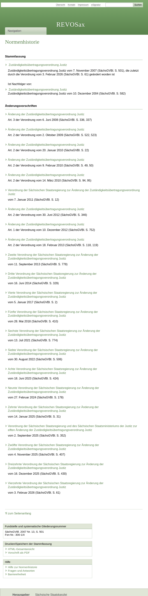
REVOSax (70, 24)
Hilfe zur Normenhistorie (22, 549)
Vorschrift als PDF (90, 535)
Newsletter (41, 590)
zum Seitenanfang (18, 513)
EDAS (76, 590)
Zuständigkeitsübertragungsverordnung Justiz (36, 64)
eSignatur (95, 5)
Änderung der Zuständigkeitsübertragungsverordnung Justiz (44, 114)
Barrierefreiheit (16, 557)
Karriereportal (60, 590)
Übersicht (60, 5)
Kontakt (71, 5)
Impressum (83, 5)
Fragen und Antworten (21, 553)
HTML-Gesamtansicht (93, 531)
